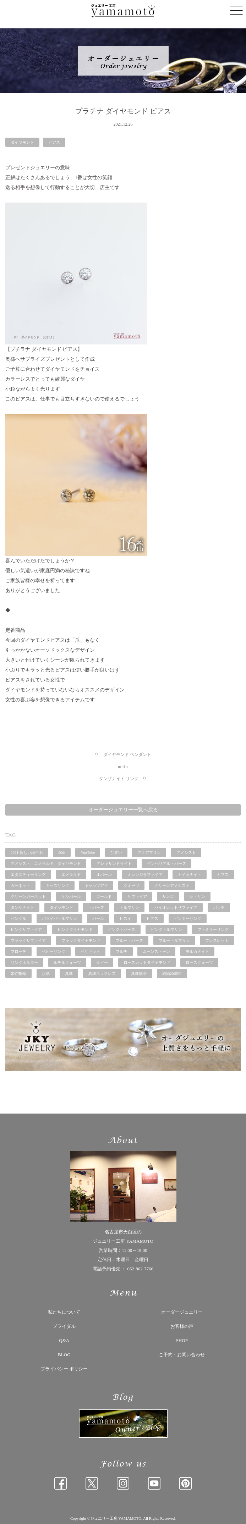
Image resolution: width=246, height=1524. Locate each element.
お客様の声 (181, 1326)
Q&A (64, 1340)
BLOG (64, 1354)
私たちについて (64, 1312)
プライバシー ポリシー (64, 1368)
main (123, 766)
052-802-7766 (140, 1268)
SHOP (182, 1340)
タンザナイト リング (118, 778)
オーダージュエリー (182, 1312)
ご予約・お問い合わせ (182, 1354)
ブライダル (64, 1326)
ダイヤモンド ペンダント (127, 754)
